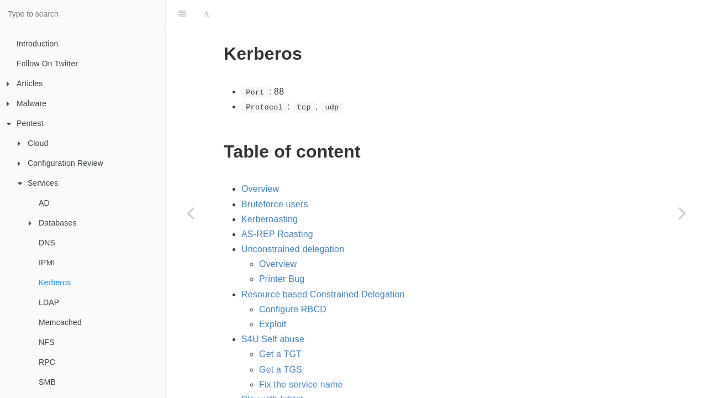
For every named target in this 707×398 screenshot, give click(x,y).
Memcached (60, 322)
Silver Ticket (283, 386)
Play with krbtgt (272, 371)
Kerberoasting (269, 191)
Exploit (272, 296)
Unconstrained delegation (292, 221)
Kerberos (55, 282)
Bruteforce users (274, 176)
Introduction (38, 43)
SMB (47, 382)
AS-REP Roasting (277, 206)
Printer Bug (281, 251)
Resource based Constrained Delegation (323, 266)
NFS (47, 342)
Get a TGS (280, 342)
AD (44, 202)
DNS (47, 242)
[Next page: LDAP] (682, 213)
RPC (47, 362)
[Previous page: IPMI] (190, 213)
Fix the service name (301, 357)
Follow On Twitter (47, 63)
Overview (260, 161)
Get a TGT (280, 326)
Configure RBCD (292, 281)
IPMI (47, 262)
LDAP (49, 302)
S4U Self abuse (272, 311)
